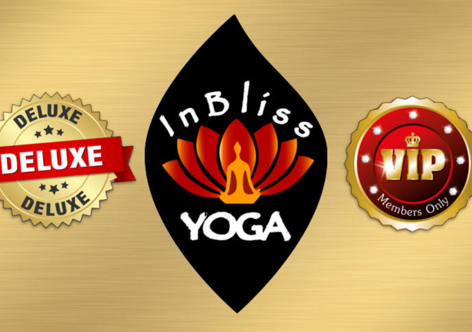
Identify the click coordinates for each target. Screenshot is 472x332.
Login (236, 274)
